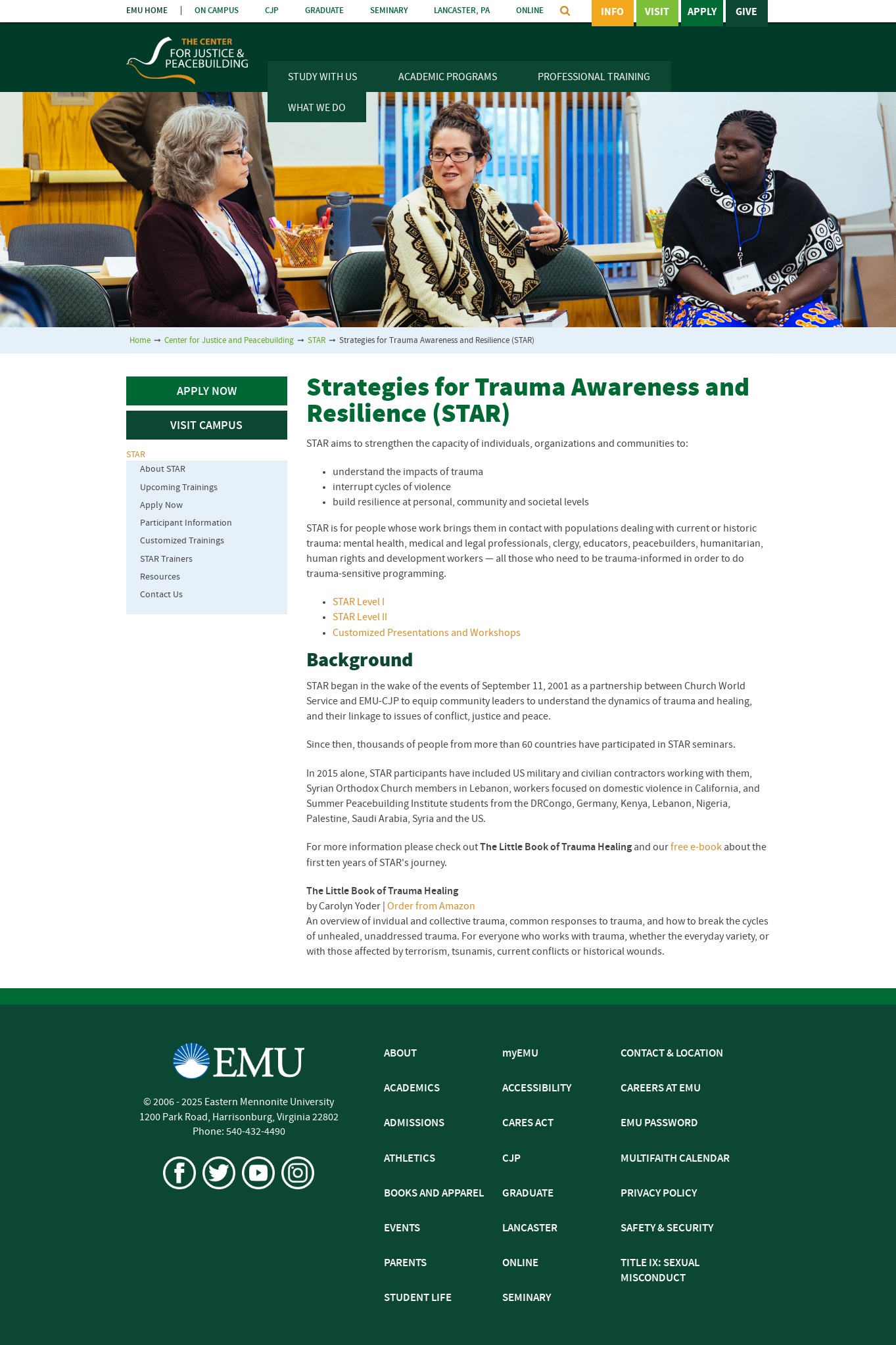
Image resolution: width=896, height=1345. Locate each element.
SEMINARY (389, 11)
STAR (316, 340)
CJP (272, 11)
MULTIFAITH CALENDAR (675, 1159)
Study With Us (322, 77)
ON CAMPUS (217, 11)
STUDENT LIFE (418, 1298)
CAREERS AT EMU (661, 1089)
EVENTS (402, 1229)
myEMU (520, 1054)
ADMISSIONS (414, 1123)
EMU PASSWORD (659, 1123)
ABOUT (400, 1054)
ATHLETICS (409, 1159)
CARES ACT (528, 1123)
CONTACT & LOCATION (672, 1054)
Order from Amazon (431, 906)
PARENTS (405, 1263)
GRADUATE (324, 11)
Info (612, 12)
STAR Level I (359, 602)
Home (140, 340)
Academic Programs (447, 77)
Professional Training (594, 77)
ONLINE (530, 11)
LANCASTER (529, 1229)
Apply (702, 12)
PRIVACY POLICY (659, 1194)
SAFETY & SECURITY (667, 1229)
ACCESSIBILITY (536, 1089)
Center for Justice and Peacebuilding (229, 340)
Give (746, 12)
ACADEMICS (412, 1089)
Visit (657, 12)
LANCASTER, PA (462, 11)
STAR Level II (360, 617)
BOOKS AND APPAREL (434, 1194)
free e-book (696, 847)
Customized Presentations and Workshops (427, 633)
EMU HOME (147, 11)
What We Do (317, 108)
